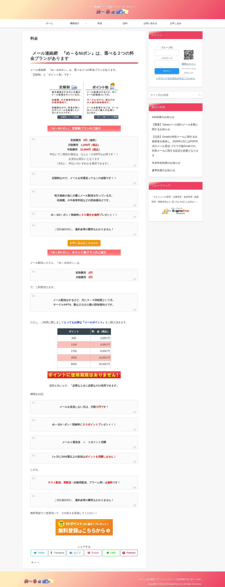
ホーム (136, 579)
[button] (199, 95)
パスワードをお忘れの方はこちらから (175, 78)
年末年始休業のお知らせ (166, 162)
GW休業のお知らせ (163, 117)
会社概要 (146, 579)
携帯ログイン (189, 64)
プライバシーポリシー (163, 579)
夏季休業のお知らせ (163, 170)
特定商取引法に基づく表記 (188, 579)
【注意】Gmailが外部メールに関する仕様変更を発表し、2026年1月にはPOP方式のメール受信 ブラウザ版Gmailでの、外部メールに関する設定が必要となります (175, 146)
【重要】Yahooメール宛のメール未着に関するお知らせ (175, 127)
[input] (175, 95)
